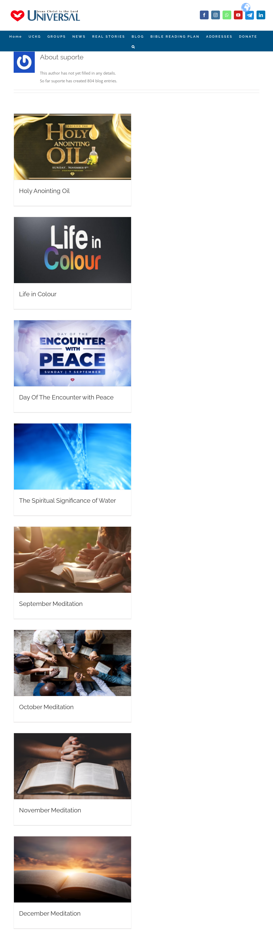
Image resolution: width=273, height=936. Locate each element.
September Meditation (51, 603)
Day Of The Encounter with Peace (66, 397)
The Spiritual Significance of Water (67, 500)
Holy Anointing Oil (44, 191)
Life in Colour (37, 294)
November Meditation (50, 810)
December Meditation (50, 913)
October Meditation (46, 707)
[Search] (133, 46)
